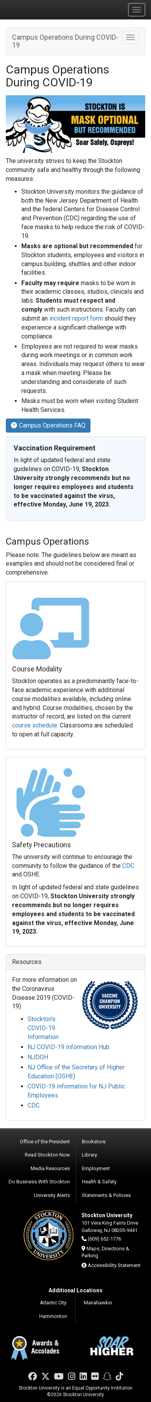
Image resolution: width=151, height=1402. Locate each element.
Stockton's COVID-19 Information (43, 1028)
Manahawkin (98, 1303)
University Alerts (52, 1195)
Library (89, 1155)
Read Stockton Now (47, 1155)
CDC (128, 865)
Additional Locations (75, 1290)
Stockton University (43, 9)
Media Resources (50, 1168)
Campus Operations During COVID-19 (65, 41)
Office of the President (45, 1141)
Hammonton (53, 1316)
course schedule (34, 725)
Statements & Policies (106, 1195)
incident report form (76, 318)
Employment (96, 1168)
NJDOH (38, 1057)
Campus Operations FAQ (48, 425)
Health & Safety (99, 1182)
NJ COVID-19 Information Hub (68, 1047)
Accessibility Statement (114, 1265)
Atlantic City (53, 1303)
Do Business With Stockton (39, 1182)
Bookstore (94, 1141)
